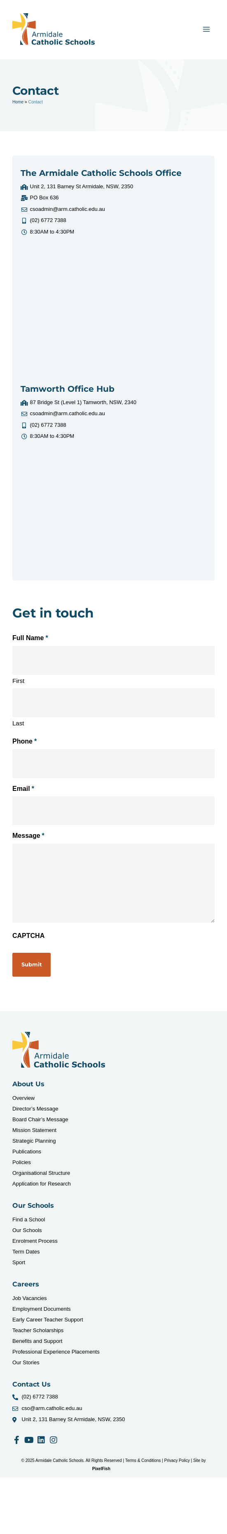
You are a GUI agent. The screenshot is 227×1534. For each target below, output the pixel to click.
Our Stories (26, 1362)
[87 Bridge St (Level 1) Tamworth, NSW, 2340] (113, 510)
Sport (18, 1262)
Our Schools (27, 1230)
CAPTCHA (28, 935)
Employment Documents (41, 1309)
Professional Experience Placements (56, 1352)
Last (18, 723)
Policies (21, 1162)
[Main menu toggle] (207, 29)
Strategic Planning (34, 1141)
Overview (23, 1098)
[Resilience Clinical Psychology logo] (58, 1050)
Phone (24, 741)
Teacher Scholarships (37, 1330)
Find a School (28, 1219)
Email (23, 789)
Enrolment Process (35, 1241)
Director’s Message (35, 1109)
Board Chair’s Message (40, 1119)
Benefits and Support (37, 1341)
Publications (26, 1151)
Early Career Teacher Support (47, 1320)
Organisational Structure (41, 1173)
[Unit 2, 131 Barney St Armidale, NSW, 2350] (113, 305)
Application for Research (41, 1184)
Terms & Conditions (143, 1460)
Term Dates (26, 1252)
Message (28, 836)
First (18, 680)
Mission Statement (34, 1130)
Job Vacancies (29, 1298)
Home (17, 102)
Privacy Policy (177, 1460)
